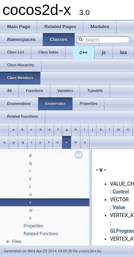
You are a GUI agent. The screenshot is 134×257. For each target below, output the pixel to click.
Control (121, 192)
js (104, 52)
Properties (33, 225)
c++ (84, 52)
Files (16, 241)
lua (123, 52)
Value (119, 207)
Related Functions (41, 233)
